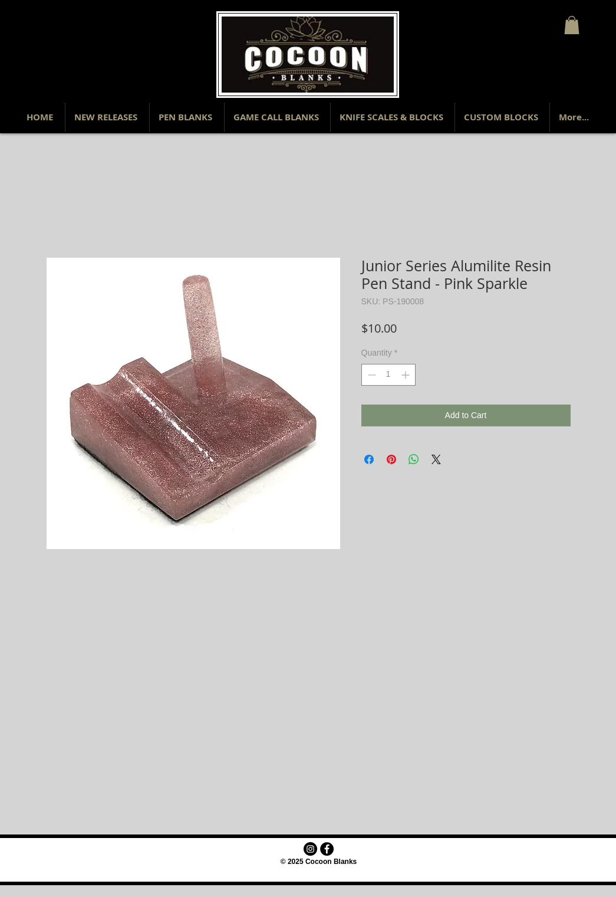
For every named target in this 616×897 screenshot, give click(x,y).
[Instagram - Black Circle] (310, 849)
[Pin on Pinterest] (391, 459)
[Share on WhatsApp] (414, 459)
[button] (571, 25)
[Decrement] (370, 374)
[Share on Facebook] (369, 459)
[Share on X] (436, 459)
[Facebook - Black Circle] (327, 849)
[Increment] (406, 374)
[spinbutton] (388, 374)
